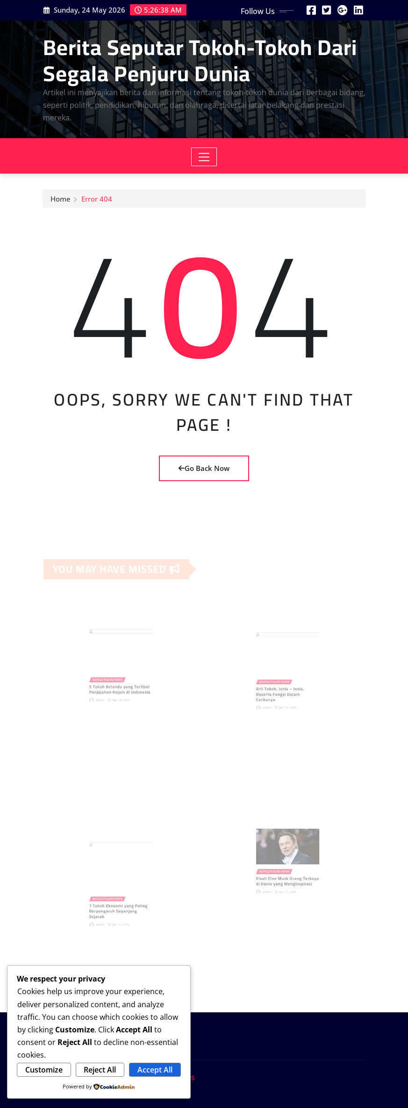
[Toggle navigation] (204, 156)
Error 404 (96, 201)
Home (60, 201)
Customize (44, 1070)
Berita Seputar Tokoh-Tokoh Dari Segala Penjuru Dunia (200, 60)
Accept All (154, 1070)
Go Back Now (204, 468)
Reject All (100, 1070)
